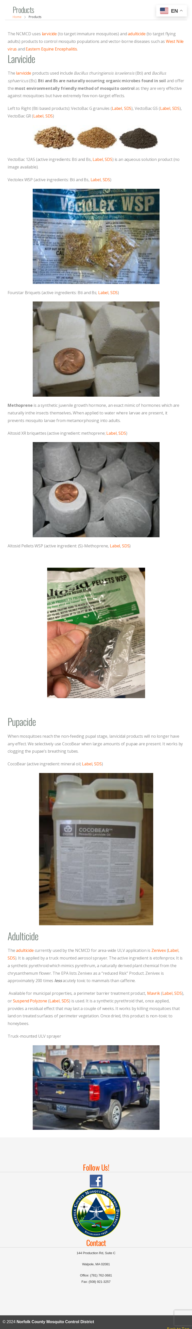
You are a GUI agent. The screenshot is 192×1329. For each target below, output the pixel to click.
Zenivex (158, 950)
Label (117, 108)
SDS (128, 108)
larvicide (49, 34)
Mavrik (153, 993)
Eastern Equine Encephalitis (51, 49)
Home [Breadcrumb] (17, 17)
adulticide (136, 34)
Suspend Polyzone (30, 1001)
